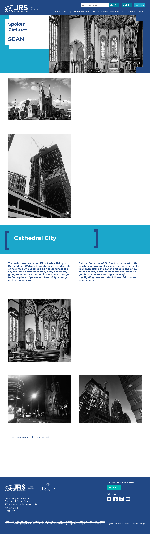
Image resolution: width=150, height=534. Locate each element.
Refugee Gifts (117, 12)
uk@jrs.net (10, 511)
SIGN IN (126, 5)
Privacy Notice (33, 522)
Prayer (141, 12)
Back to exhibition (44, 437)
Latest (104, 12)
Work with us (20, 522)
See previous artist (19, 437)
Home (57, 12)
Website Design (138, 524)
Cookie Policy (64, 522)
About (95, 12)
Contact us (9, 522)
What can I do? (82, 12)
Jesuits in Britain (41, 524)
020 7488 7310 (12, 508)
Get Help (67, 12)
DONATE (139, 5)
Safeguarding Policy (49, 522)
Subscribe (113, 487)
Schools (131, 12)
